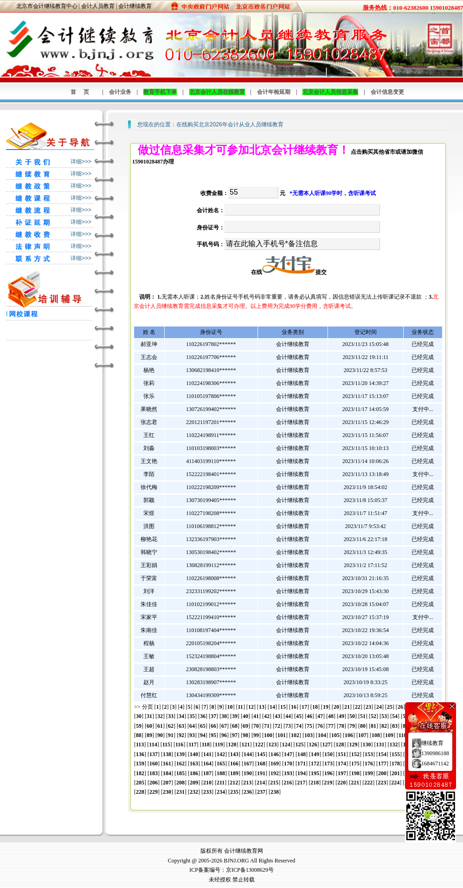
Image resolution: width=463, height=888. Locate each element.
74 (299, 726)
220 (341, 782)
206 (153, 782)
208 (180, 782)
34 (181, 716)
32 (160, 716)
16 (293, 707)
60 (149, 726)
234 (221, 792)
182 (140, 773)
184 (167, 773)
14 (272, 707)
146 (274, 754)
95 (213, 735)
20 (336, 707)
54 (395, 716)
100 (268, 735)
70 (256, 726)
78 (341, 726)
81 (373, 726)
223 (382, 782)
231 (180, 792)
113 (140, 744)
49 (341, 716)
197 (342, 773)
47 (320, 716)
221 (355, 782)
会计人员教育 (98, 6)
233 (207, 792)
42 (267, 716)
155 (396, 754)
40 (245, 716)
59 (138, 726)
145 (261, 754)
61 (160, 726)
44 (288, 716)
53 (384, 716)
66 (213, 726)
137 (153, 754)
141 (207, 754)
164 (207, 763)
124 (286, 744)
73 (288, 726)
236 (248, 792)
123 (272, 744)
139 (180, 754)
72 (277, 726)
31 (149, 716)
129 (353, 744)
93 (192, 735)
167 (248, 763)
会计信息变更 (387, 92)
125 (299, 744)
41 (256, 716)
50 (352, 716)
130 (366, 744)
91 (171, 735)
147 (288, 754)
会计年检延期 (273, 92)
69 (245, 726)
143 (234, 754)
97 (235, 735)
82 (384, 726)
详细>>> (81, 161)
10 (230, 707)
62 (171, 726)
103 (308, 735)
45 (299, 716)
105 (335, 735)
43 (277, 716)
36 (203, 716)
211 (221, 782)
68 (235, 726)
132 (393, 744)
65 (203, 726)
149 (315, 754)
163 (194, 763)
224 (395, 782)
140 (194, 754)
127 (326, 744)
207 (167, 782)
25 (389, 707)
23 (368, 707)
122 (259, 744)
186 (194, 773)
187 (207, 773)
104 (322, 735)
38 (224, 716)
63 (181, 726)
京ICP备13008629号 (250, 870)
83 (395, 726)
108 (376, 735)
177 (382, 763)
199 (369, 773)
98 (245, 735)
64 (192, 726)
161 (167, 763)
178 (396, 763)
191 (261, 773)
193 (288, 773)
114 (153, 744)
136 (140, 754)
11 (240, 707)
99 (256, 735)
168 (261, 763)
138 (167, 754)
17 (304, 707)
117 (192, 744)
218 (314, 782)
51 (363, 716)
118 (206, 744)
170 (288, 763)
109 (389, 735)
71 (267, 726)
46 (309, 716)
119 (219, 744)
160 (153, 763)
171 (301, 763)
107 (362, 735)
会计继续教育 (135, 6)
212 (234, 782)
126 (313, 744)
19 (325, 707)
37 (213, 716)
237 (261, 792)
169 (274, 763)
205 (140, 782)
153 (369, 754)
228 (140, 792)
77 (331, 726)
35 (192, 716)
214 (261, 782)
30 (138, 716)
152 (355, 754)
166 (234, 763)
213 (247, 782)
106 (349, 735)
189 (234, 773)
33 (171, 716)
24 (379, 707)
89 (149, 735)
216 (287, 782)
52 (373, 716)
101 (281, 735)
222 (368, 782)
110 (402, 735)
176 (369, 763)
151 (342, 754)
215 (274, 782)
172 (315, 763)
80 (363, 726)
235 (234, 792)
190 (248, 773)
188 (221, 773)
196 (328, 773)
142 (221, 754)
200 (382, 773)
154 (382, 754)
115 (166, 744)
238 (274, 792)
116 (179, 744)
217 (301, 782)
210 (207, 782)
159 (140, 763)
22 (357, 707)
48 (331, 716)
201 (396, 773)
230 (167, 792)
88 (138, 735)
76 (320, 726)
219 (328, 782)
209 (194, 782)
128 (339, 744)
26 (400, 707)
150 (328, 754)
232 (194, 792)
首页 (83, 92)
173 (328, 763)
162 (180, 763)
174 (342, 763)
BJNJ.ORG (236, 860)
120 (232, 744)
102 (295, 735)
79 (352, 726)
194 (301, 773)
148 (301, 754)
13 (261, 707)
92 (181, 735)
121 (245, 744)
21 (347, 707)
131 (380, 744)
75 (309, 726)
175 (355, 763)
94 (203, 735)
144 (248, 754)
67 (224, 726)
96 (224, 735)
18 (315, 707)
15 (283, 707)
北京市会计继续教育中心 (46, 6)
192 (274, 773)
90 (160, 735)
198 (355, 773)
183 (153, 773)
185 (180, 773)
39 (235, 716)
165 (221, 763)
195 (315, 773)
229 (153, 792)
